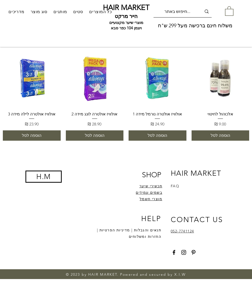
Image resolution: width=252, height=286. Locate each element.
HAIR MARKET (126, 7)
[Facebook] (174, 252)
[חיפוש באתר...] (183, 11)
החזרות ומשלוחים (145, 236)
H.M (43, 176)
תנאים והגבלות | (145, 230)
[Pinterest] (193, 252)
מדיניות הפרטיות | (113, 230)
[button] (60, 12)
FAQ (175, 186)
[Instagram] (184, 252)
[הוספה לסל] (220, 135)
